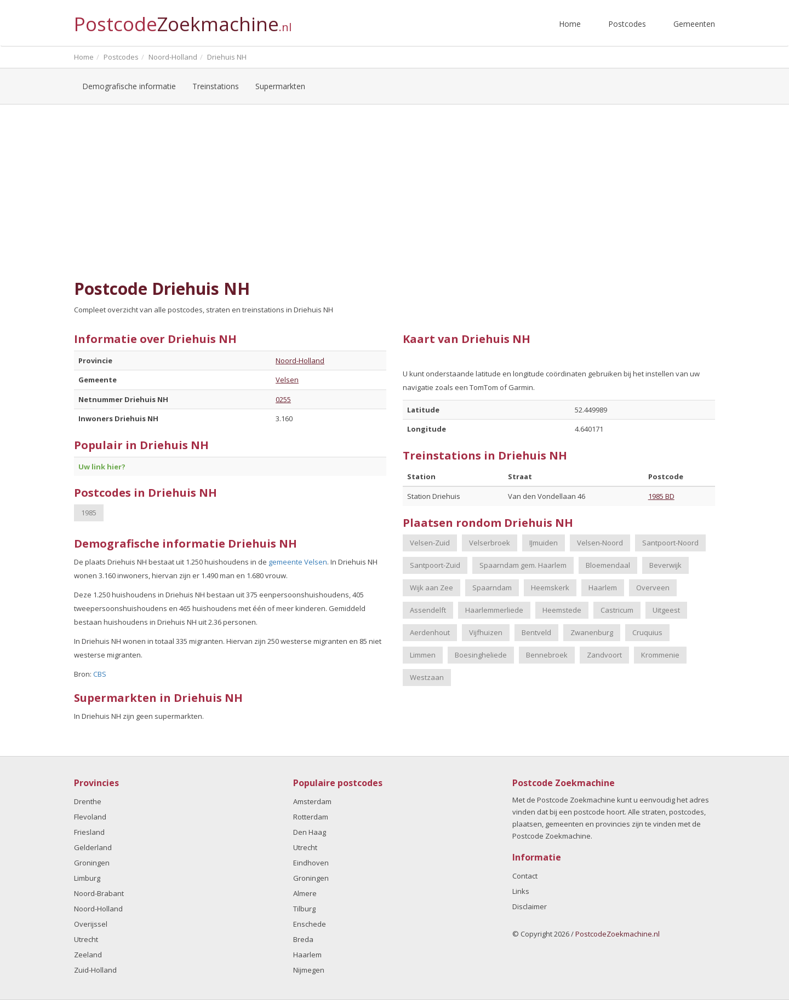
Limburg (87, 878)
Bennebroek (547, 655)
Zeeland (88, 955)
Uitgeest (666, 610)
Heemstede (561, 610)
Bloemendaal (608, 565)
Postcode (182, 19)
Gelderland (93, 847)
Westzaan (427, 677)
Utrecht (86, 939)
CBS (99, 674)
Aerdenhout (430, 632)
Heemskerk (550, 587)
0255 (283, 399)
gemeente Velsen (297, 562)
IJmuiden (543, 543)
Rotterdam (310, 817)
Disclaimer (529, 906)
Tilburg (304, 909)
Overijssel (90, 924)
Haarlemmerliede (494, 610)
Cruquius (647, 632)
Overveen (653, 587)
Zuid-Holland (95, 970)
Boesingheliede (481, 655)
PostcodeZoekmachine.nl (617, 934)
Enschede (309, 924)
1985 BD (661, 496)
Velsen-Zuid (430, 543)
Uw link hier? (101, 467)
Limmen (423, 655)
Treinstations (215, 86)
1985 (88, 513)
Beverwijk (665, 565)
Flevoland (90, 817)
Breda (303, 939)
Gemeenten (694, 24)
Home (570, 24)
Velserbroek (489, 543)
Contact (525, 876)
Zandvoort (604, 655)
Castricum (617, 610)
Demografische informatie (129, 86)
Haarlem (602, 587)
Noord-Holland (300, 360)
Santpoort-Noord (670, 543)
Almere (305, 893)
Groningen (92, 863)
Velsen (287, 380)
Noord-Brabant (99, 893)
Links (520, 891)
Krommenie (660, 655)
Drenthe (87, 801)
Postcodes (627, 24)
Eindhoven (311, 863)
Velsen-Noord (600, 543)
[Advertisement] (394, 192)
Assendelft (428, 610)
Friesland (89, 832)
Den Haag (309, 832)
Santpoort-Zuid (435, 565)
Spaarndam (492, 587)
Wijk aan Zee (431, 587)
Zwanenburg (591, 632)
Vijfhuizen (485, 632)
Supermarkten (280, 86)
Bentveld (536, 632)
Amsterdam (312, 801)
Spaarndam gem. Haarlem (523, 565)
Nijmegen (308, 970)
